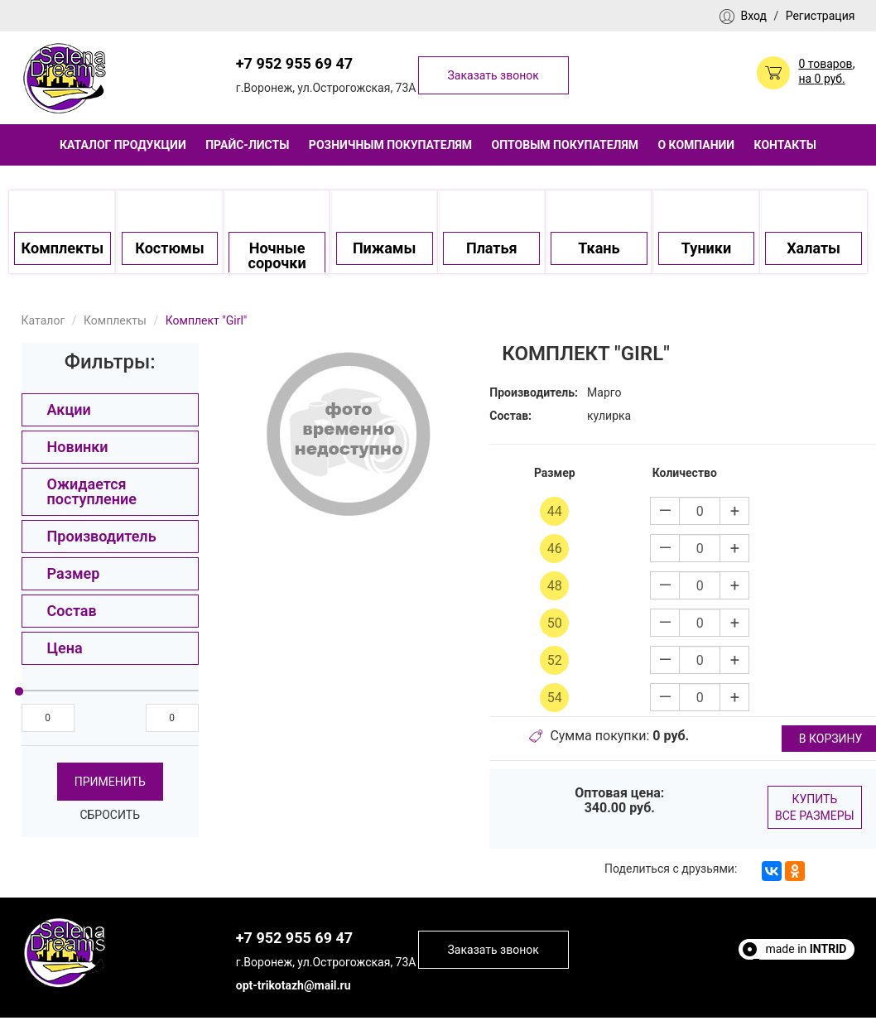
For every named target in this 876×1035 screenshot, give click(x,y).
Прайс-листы (247, 145)
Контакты (785, 145)
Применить (110, 781)
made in (805, 949)
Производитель (101, 536)
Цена (65, 648)
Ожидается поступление (92, 491)
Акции (69, 409)
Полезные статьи (799, 963)
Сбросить (109, 814)
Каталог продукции (123, 145)
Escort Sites (816, 978)
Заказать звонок (493, 75)
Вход (753, 15)
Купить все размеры (814, 807)
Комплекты (115, 320)
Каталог (43, 320)
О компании (695, 145)
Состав (72, 610)
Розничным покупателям (390, 145)
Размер (73, 573)
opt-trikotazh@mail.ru (293, 985)
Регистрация (820, 15)
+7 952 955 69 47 (294, 63)
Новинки (77, 446)
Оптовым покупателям (565, 145)
